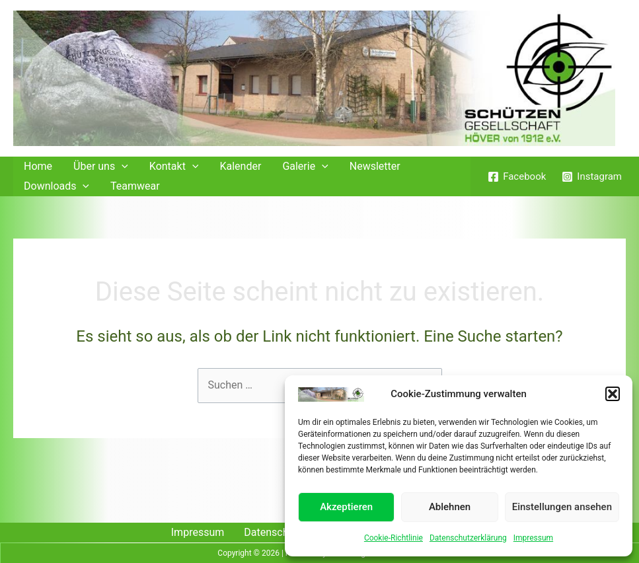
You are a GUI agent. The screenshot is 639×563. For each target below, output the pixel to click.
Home (38, 166)
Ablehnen (449, 507)
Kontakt (174, 166)
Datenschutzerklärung (468, 538)
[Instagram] (592, 176)
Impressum (533, 538)
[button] (612, 393)
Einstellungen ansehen (562, 507)
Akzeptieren (346, 507)
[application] (121, 166)
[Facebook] (517, 176)
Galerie (305, 166)
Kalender (240, 166)
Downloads (56, 186)
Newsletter (375, 166)
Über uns (100, 166)
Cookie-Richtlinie (393, 538)
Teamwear (135, 186)
